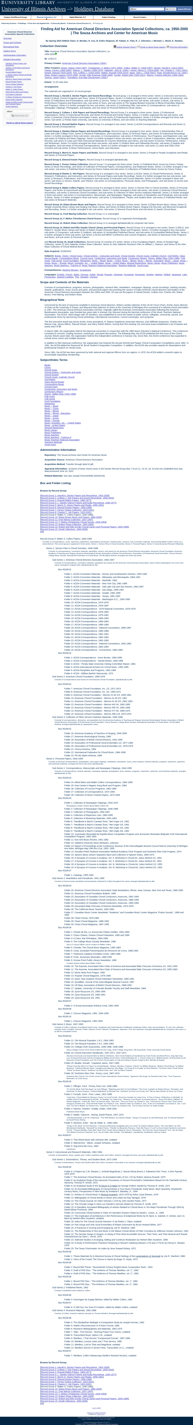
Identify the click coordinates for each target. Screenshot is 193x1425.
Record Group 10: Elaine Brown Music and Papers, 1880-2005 (71, 517)
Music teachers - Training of (67, 265)
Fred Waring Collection (14, 94)
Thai (77, 277)
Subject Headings (109, 17)
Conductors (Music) (137, 258)
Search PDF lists (184, 9)
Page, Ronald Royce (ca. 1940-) (172, 73)
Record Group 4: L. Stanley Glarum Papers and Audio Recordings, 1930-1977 (78, 503)
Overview (7, 38)
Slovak (100, 274)
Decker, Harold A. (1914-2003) (168, 68)
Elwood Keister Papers (14, 82)
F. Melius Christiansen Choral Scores (19, 97)
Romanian (140, 274)
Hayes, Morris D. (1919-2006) (145, 70)
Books (58, 256)
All (42, 531)
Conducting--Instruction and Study (110, 258)
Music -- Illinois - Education (151, 261)
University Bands (59, 23)
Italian (76, 274)
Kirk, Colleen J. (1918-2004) (86, 73)
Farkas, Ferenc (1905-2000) (57, 70)
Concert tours (86, 258)
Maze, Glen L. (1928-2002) (143, 73)
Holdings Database (94, 9)
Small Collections (12, 106)
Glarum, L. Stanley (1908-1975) (88, 70)
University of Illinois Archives (34, 9)
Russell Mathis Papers (14, 72)
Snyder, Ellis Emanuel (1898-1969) (96, 75)
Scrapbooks (85, 270)
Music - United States (115, 263)
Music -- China (114, 261)
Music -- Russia (59, 263)
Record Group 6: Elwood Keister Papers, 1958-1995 (66, 507)
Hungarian (129, 274)
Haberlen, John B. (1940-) (116, 70)
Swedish (84, 277)
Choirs (65, 256)
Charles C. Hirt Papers (14, 87)
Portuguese (50, 277)
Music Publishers (169, 263)
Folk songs (56, 261)
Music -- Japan (172, 261)
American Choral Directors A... (80, 23)
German (84, 274)
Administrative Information (14, 55)
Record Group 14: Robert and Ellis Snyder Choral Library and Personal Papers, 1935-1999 (84, 527)
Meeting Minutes (70, 270)
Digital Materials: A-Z (78, 17)
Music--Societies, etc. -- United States (86, 263)
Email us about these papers (19, 123)
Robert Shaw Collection (14, 99)
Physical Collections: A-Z (46, 17)
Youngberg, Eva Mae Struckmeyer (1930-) (87, 77)
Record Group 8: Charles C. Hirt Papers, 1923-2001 (66, 512)
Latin (184, 274)
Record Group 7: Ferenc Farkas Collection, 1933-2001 (67, 510)
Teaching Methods (127, 265)
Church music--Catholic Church (151, 256)
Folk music (49, 396)
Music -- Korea (51, 418)
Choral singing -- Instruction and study (102, 256)
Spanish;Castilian (65, 277)
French (69, 274)
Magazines (85, 261)
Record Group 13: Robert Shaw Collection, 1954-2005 (67, 524)
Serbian (150, 274)
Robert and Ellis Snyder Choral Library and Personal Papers (19, 103)
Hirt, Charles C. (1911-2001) (174, 70)
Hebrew (158, 274)
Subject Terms (9, 51)
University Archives (8, 23)
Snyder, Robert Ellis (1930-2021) (130, 75)
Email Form (100, 1414)
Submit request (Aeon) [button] (125, 47)
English (60, 274)
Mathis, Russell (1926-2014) (114, 73)
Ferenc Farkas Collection (15, 84)
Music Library (153, 263)
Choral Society (128, 256)
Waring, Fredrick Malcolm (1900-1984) (165, 75)
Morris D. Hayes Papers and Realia (18, 79)
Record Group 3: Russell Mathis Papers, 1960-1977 (65, 500)
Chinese (94, 277)
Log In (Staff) (96, 1408)
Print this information (177, 47)
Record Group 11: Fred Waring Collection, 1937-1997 (66, 519)
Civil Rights (173, 256)
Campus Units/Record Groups (15, 17)
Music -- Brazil (99, 261)
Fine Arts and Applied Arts (39, 23)
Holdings (22, 23)
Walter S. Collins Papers (14, 89)
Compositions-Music (69, 258)
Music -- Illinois (129, 261)
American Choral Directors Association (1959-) (84, 63)
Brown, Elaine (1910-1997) (74, 68)
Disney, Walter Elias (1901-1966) (164, 258)
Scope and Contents (12, 42)
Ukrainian (118, 274)
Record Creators (139, 17)
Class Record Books (54, 382)
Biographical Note (11, 47)
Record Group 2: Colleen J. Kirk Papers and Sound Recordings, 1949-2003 (77, 498)
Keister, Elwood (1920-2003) (58, 73)
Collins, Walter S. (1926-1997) (138, 68)
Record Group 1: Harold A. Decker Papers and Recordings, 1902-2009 (75, 495)
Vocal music (143, 265)
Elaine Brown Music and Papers (17, 92)
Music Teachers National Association (99, 265)
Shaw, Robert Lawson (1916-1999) (61, 75)
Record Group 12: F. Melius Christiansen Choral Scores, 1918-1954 (73, 522)
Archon (94, 1422)
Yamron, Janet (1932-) (55, 77)
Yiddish (167, 274)
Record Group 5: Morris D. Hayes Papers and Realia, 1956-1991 (72, 505)
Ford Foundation (71, 261)
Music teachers (51, 435)
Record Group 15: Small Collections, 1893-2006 (64, 529)
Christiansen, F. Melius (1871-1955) (105, 68)
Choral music (76, 256)
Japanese (176, 274)
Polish (92, 274)
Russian (108, 274)
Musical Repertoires (136, 263)
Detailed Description (12, 59)
